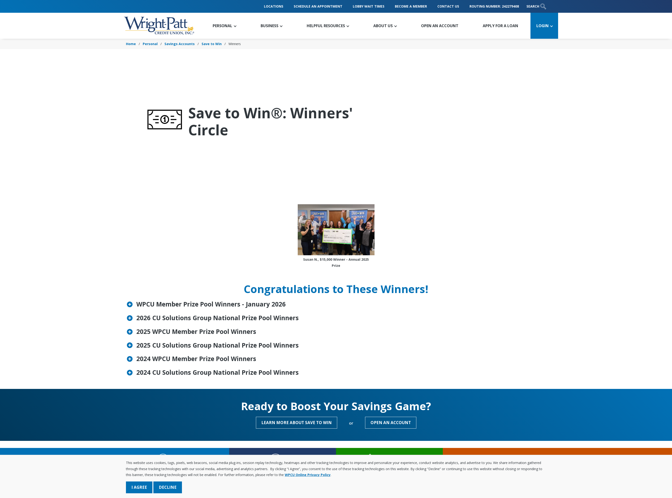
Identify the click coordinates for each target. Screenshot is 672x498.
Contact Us (448, 6)
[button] (224, 26)
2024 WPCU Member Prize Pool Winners (196, 358)
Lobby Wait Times (368, 6)
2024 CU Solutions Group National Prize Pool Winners (217, 372)
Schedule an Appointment (318, 6)
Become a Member (411, 6)
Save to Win (212, 44)
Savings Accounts (179, 44)
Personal (150, 44)
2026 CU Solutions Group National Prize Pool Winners (217, 318)
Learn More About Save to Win (296, 422)
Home (131, 44)
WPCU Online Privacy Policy (308, 474)
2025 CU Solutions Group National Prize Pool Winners (217, 345)
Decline (168, 487)
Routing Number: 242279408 (494, 6)
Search (536, 6)
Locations (273, 6)
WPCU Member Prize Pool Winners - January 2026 (211, 304)
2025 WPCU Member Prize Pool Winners (196, 331)
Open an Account (390, 422)
